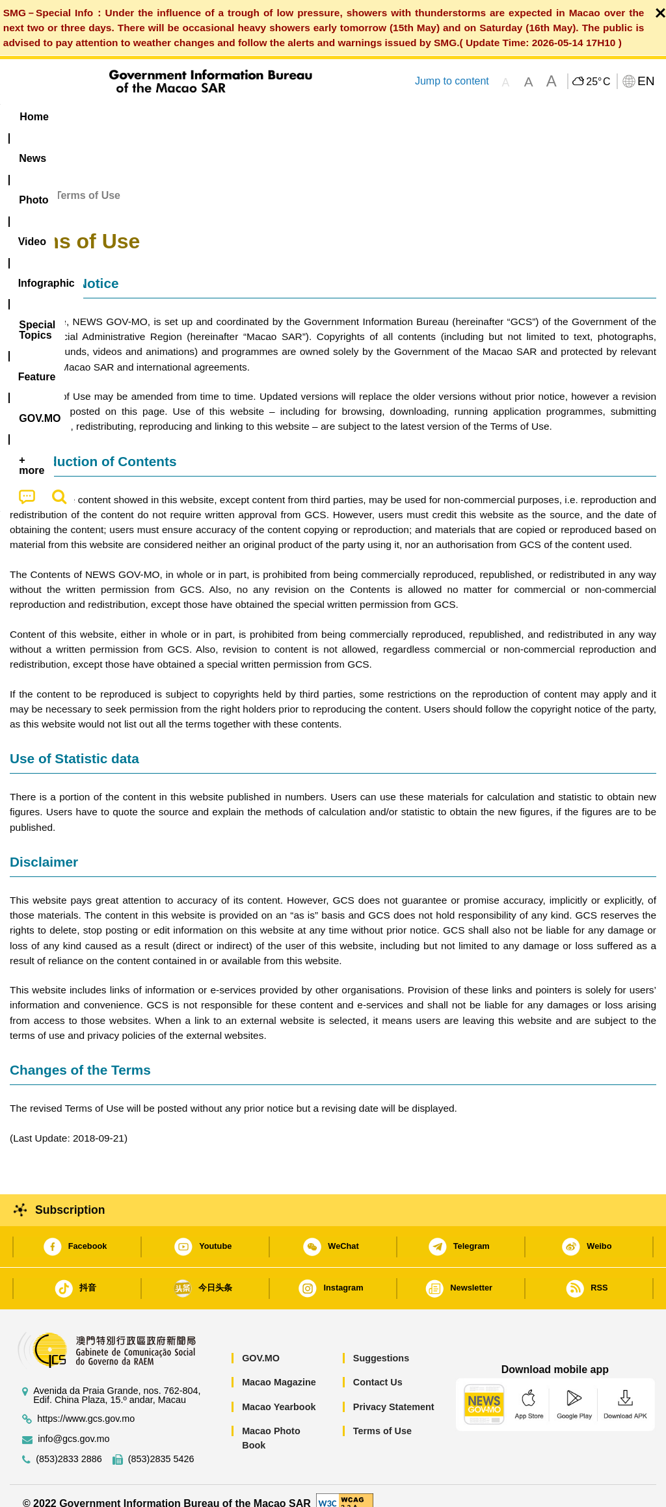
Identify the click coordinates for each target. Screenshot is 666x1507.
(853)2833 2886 (69, 1445)
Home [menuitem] (34, 116)
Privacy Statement (393, 1392)
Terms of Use (382, 1416)
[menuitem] (87, 117)
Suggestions (381, 1343)
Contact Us (378, 1367)
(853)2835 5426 (161, 1445)
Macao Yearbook (278, 1392)
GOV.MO (261, 1343)
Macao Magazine (279, 1367)
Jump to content (452, 80)
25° (598, 82)
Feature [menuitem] (436, 116)
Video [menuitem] (199, 116)
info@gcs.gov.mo (73, 1425)
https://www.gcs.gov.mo (86, 1404)
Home (24, 180)
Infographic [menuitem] (267, 116)
